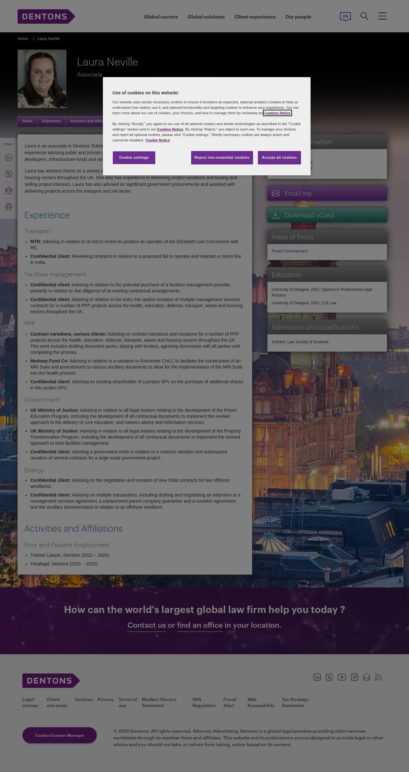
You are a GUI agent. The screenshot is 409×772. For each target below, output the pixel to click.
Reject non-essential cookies (222, 157)
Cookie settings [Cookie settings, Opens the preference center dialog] (134, 157)
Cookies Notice (277, 113)
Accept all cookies (279, 157)
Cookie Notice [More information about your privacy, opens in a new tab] (158, 140)
